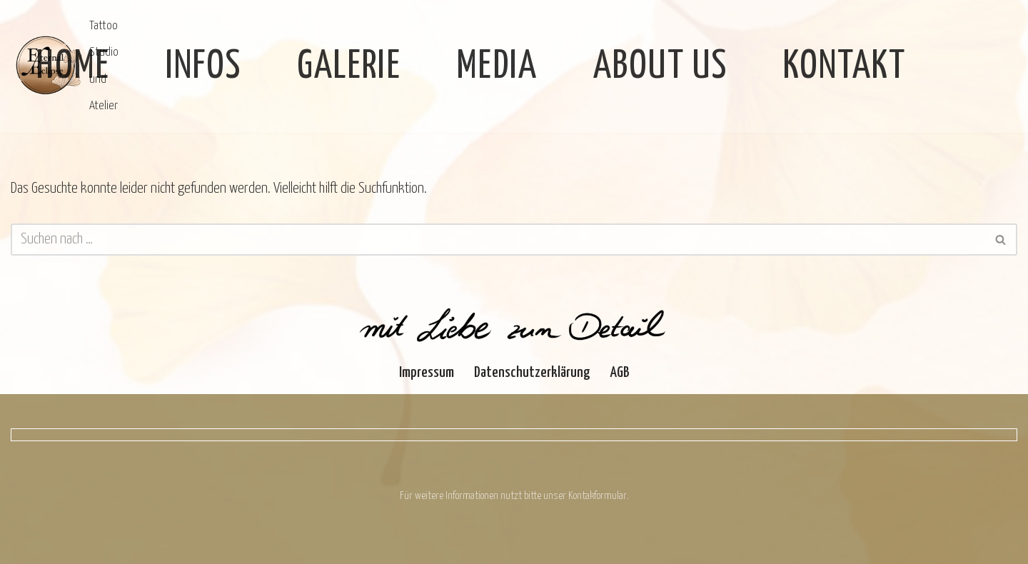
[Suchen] (498, 239)
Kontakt (844, 67)
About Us (660, 67)
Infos (203, 67)
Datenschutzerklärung (532, 373)
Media (497, 67)
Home (73, 67)
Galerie (349, 67)
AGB (620, 373)
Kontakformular (597, 495)
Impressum (426, 373)
